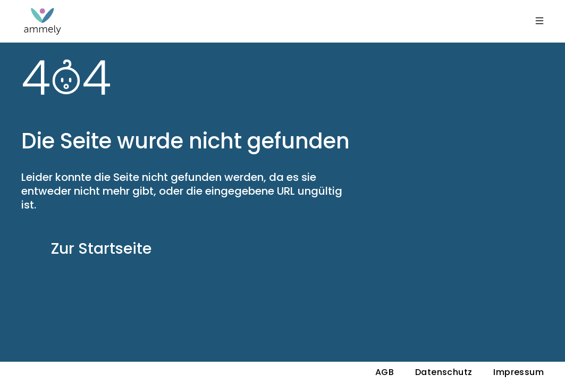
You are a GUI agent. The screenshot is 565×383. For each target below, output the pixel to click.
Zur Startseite (101, 248)
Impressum (518, 372)
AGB (384, 372)
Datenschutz (443, 372)
